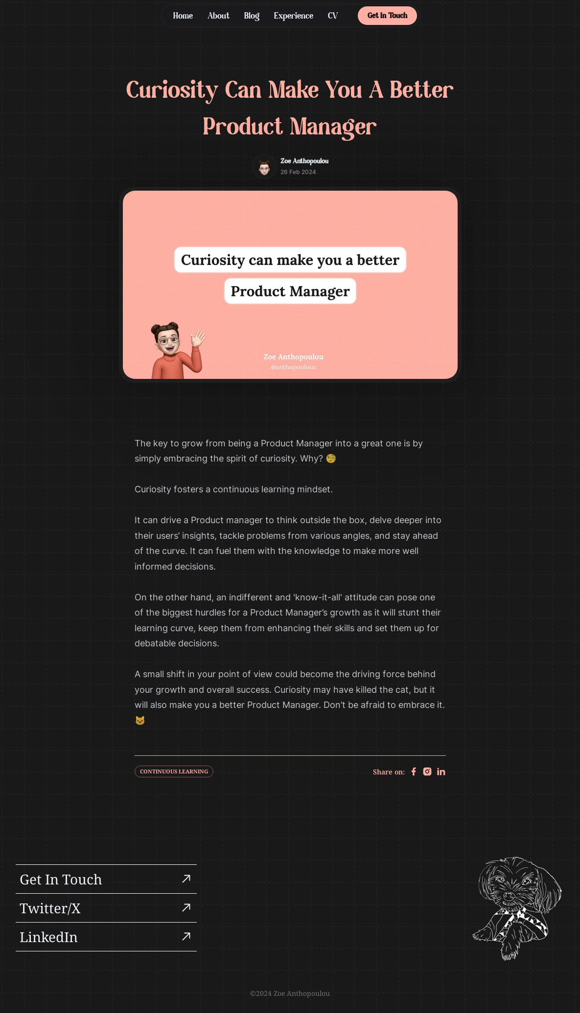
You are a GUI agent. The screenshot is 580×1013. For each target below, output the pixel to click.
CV (333, 16)
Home (183, 16)
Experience (293, 16)
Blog (251, 16)
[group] (106, 879)
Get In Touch (387, 16)
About (219, 16)
